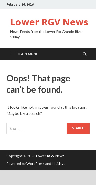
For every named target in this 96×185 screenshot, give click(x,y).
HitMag (58, 163)
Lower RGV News (49, 22)
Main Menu (28, 54)
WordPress (35, 163)
